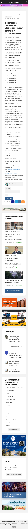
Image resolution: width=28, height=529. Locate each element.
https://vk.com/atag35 (11, 173)
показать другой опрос (14, 429)
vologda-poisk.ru (14, 2)
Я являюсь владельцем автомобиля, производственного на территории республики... (16, 354)
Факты (7, 462)
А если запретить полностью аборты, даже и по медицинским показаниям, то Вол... (16, 338)
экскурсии (8, 188)
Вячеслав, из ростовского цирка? (14, 370)
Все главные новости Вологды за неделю (14, 291)
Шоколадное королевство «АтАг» (12, 191)
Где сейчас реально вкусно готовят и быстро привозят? (12, 382)
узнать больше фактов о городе (14, 474)
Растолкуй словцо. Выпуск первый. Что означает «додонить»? (12, 467)
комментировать (9, 198)
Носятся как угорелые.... (16, 346)
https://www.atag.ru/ (14, 169)
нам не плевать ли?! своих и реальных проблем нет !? (14, 363)
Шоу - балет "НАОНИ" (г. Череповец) (15, 495)
